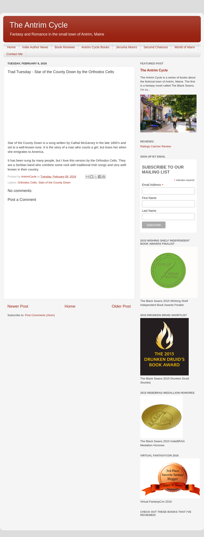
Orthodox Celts (27, 182)
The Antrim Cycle (39, 25)
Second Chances (156, 47)
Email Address (153, 185)
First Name (149, 198)
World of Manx (184, 47)
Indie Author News (35, 47)
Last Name (149, 210)
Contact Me (14, 54)
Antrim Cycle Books (95, 47)
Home (11, 47)
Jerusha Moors (126, 47)
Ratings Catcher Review (155, 146)
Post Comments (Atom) (40, 315)
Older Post (121, 306)
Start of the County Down (54, 182)
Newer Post (17, 306)
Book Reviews (65, 47)
